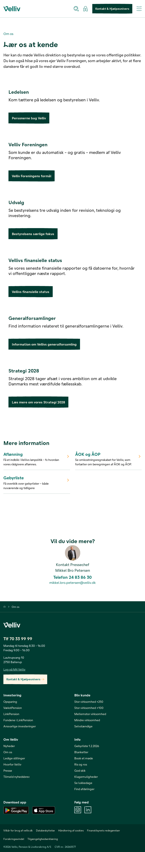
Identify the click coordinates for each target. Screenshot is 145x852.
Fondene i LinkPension (18, 720)
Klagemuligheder (86, 776)
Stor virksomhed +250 (88, 701)
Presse (7, 770)
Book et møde (83, 758)
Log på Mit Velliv (14, 669)
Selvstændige (83, 726)
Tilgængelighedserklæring (43, 838)
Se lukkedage (83, 783)
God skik (80, 770)
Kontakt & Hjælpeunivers (112, 9)
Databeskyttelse (45, 830)
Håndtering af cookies (71, 830)
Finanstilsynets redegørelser (103, 830)
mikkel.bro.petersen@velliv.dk (72, 582)
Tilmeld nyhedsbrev (16, 776)
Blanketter (81, 752)
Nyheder (9, 746)
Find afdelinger (84, 789)
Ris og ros (80, 764)
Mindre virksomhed (87, 720)
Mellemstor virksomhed (90, 714)
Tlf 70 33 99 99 (17, 638)
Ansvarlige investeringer (19, 726)
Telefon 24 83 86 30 (72, 577)
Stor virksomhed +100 (89, 708)
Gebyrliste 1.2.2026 (86, 746)
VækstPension (12, 708)
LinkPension (11, 714)
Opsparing (10, 701)
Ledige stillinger (14, 758)
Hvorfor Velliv (12, 764)
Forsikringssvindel (13, 838)
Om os (15, 606)
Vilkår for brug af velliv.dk (18, 830)
